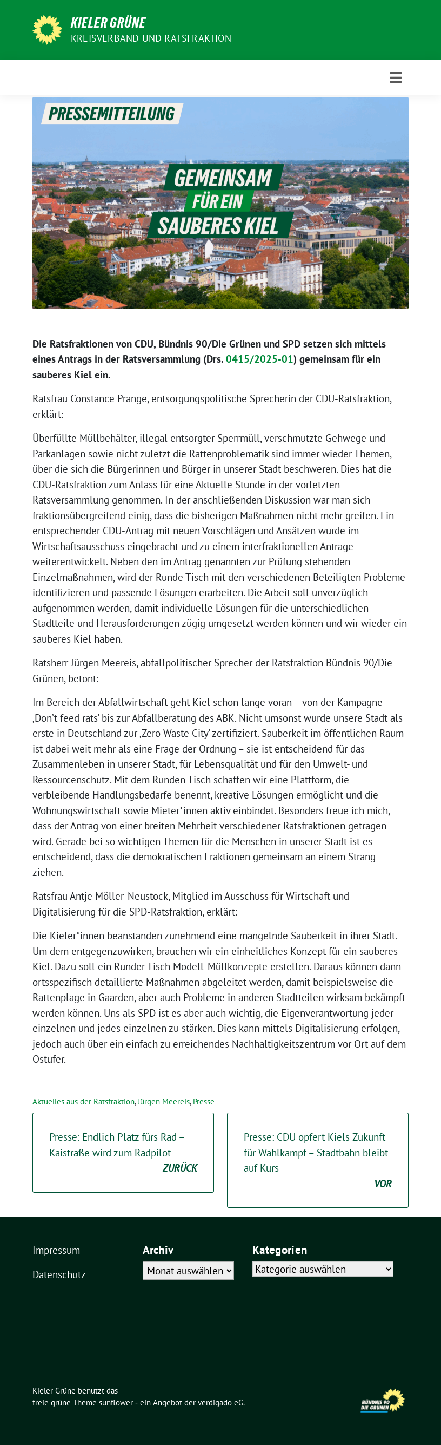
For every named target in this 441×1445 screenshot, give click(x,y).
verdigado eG (220, 1402)
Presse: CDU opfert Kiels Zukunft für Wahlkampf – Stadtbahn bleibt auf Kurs (318, 1160)
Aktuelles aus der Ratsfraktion (83, 1101)
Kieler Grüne (108, 23)
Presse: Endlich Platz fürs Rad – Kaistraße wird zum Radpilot (123, 1153)
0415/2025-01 (259, 358)
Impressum (56, 1250)
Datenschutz (59, 1274)
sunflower (116, 1402)
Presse (204, 1101)
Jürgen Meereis (164, 1101)
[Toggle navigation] (396, 77)
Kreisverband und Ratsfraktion (151, 38)
